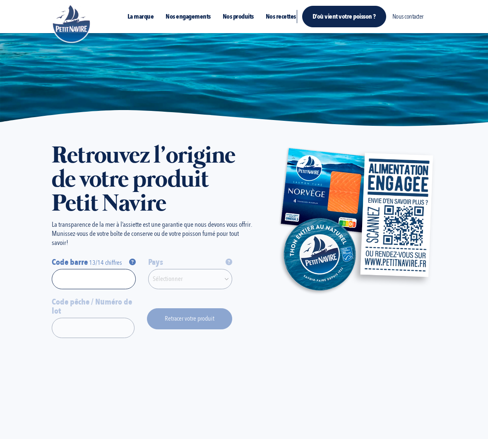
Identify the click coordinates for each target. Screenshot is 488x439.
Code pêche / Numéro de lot (92, 306)
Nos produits (238, 16)
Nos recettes (281, 16)
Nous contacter (407, 16)
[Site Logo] (71, 23)
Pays (155, 262)
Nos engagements (188, 16)
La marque (140, 16)
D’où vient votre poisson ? (344, 16)
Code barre (70, 262)
